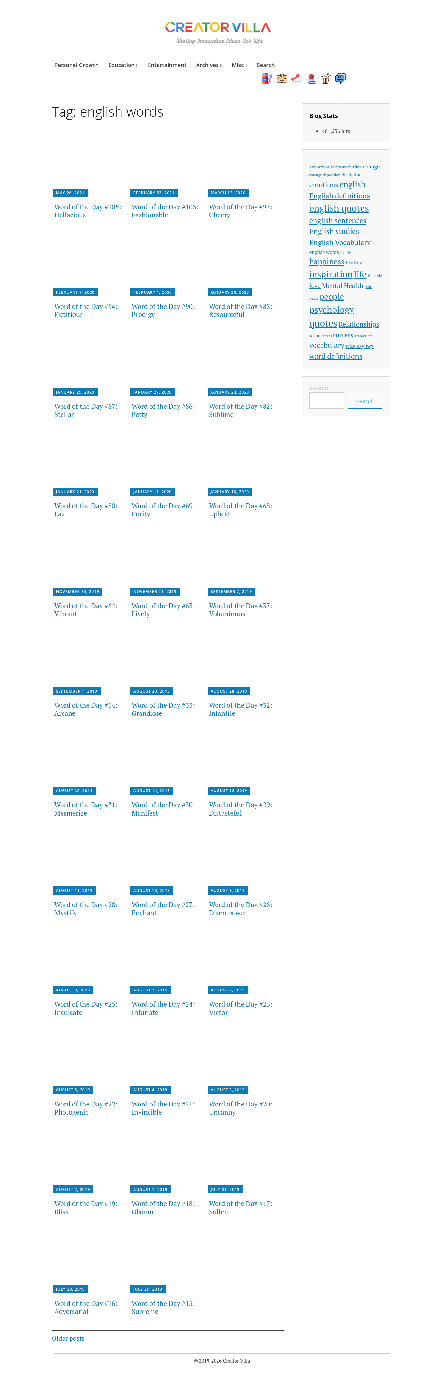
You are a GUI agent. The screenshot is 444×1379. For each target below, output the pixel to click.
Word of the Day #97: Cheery (240, 211)
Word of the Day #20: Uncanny (240, 1108)
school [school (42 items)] (315, 337)
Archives (207, 65)
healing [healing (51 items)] (354, 263)
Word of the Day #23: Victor (240, 1009)
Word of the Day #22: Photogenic (86, 1108)
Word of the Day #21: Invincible (163, 1108)
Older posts (68, 1339)
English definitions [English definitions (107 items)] (339, 196)
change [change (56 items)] (371, 167)
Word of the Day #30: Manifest (163, 809)
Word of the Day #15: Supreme (163, 1308)
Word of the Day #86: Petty (163, 410)
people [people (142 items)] (332, 297)
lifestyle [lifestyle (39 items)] (375, 277)
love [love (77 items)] (315, 286)
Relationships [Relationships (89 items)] (359, 325)
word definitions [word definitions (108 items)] (335, 357)
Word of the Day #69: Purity (163, 510)
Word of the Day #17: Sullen (240, 1208)
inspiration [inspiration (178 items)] (331, 275)
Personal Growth (76, 65)
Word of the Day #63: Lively (163, 610)
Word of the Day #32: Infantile (240, 710)
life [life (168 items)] (360, 275)
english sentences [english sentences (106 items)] (337, 221)
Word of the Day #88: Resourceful (240, 311)
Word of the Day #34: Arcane (86, 710)
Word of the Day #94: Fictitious (86, 311)
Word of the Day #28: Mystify (86, 909)
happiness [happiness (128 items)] (326, 262)
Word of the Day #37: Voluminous (240, 610)
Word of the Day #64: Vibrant (86, 610)
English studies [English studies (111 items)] (334, 232)
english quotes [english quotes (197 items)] (339, 209)
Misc (238, 65)
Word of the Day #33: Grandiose (163, 710)
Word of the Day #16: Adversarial (86, 1308)
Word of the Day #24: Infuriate (163, 1009)
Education (121, 65)
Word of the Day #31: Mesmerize (86, 809)
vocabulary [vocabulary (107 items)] (326, 345)
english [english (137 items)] (352, 185)
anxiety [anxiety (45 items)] (316, 167)
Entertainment (167, 65)
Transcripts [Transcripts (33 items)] (363, 336)
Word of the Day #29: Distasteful (240, 809)
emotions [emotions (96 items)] (323, 185)
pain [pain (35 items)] (368, 287)
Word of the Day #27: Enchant (163, 909)
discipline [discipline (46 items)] (352, 175)
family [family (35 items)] (345, 253)
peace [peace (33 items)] (313, 299)
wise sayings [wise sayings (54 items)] (360, 346)
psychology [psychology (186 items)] (331, 310)
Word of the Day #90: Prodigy (163, 311)
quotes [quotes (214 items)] (323, 324)
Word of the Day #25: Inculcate (86, 1009)
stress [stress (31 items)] (327, 337)
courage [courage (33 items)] (315, 175)
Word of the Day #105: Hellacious (87, 211)
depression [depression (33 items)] (332, 175)
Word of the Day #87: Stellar (86, 410)
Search (266, 65)
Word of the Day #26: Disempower (240, 909)
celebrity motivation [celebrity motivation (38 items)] (343, 167)
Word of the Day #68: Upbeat (240, 510)
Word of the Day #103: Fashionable (165, 211)
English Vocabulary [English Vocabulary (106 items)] (340, 243)
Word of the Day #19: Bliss (86, 1208)
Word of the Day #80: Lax (86, 510)
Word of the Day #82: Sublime (240, 410)
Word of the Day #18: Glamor (163, 1208)
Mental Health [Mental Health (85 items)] (342, 286)
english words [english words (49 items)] (324, 252)
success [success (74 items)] (343, 336)
